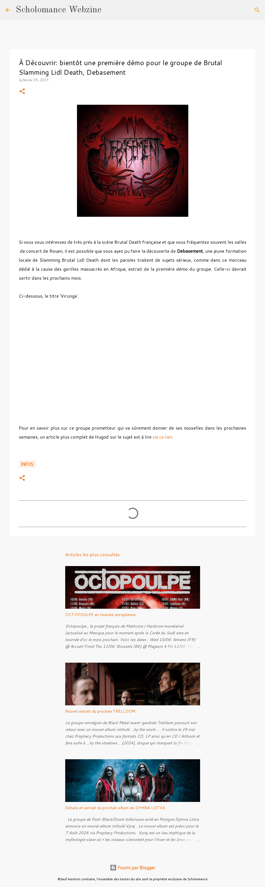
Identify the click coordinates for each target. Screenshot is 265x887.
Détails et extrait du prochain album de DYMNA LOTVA (115, 808)
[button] (22, 91)
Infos (27, 464)
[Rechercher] (109, 10)
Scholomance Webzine (58, 10)
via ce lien (162, 437)
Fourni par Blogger (132, 867)
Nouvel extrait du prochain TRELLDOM (100, 711)
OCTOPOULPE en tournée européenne (100, 614)
